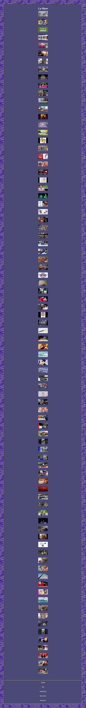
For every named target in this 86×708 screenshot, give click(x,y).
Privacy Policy (43, 695)
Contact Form (43, 691)
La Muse (43, 682)
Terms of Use (43, 700)
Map (43, 686)
